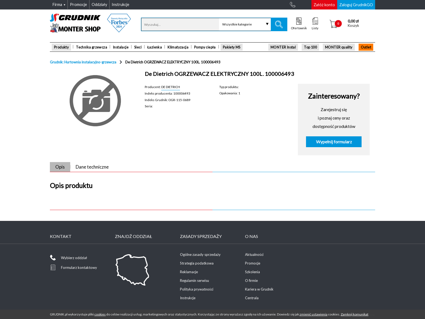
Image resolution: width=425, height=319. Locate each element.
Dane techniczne (92, 167)
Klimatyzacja (178, 47)
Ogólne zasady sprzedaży (200, 254)
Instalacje (120, 47)
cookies (100, 314)
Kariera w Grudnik (259, 289)
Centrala (252, 298)
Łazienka (154, 47)
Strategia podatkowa (197, 263)
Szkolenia (252, 272)
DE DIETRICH (170, 87)
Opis (60, 167)
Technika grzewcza (91, 47)
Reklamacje (189, 272)
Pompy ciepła (205, 47)
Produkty (61, 47)
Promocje (252, 263)
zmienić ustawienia (313, 314)
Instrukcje (187, 298)
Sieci (137, 47)
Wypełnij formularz (334, 141)
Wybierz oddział (74, 258)
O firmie (251, 280)
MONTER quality (339, 47)
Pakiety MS (231, 47)
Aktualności (254, 254)
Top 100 (310, 47)
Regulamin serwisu (194, 280)
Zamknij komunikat (354, 314)
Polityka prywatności (196, 289)
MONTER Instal (283, 47)
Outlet (366, 47)
